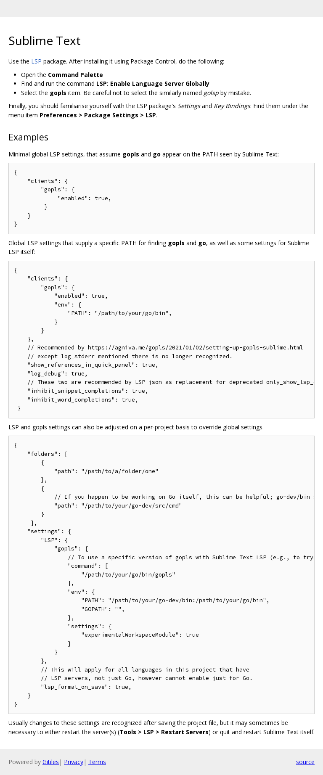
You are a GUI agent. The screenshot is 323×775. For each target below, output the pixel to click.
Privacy (73, 762)
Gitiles (50, 762)
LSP (36, 61)
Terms (97, 762)
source (305, 762)
